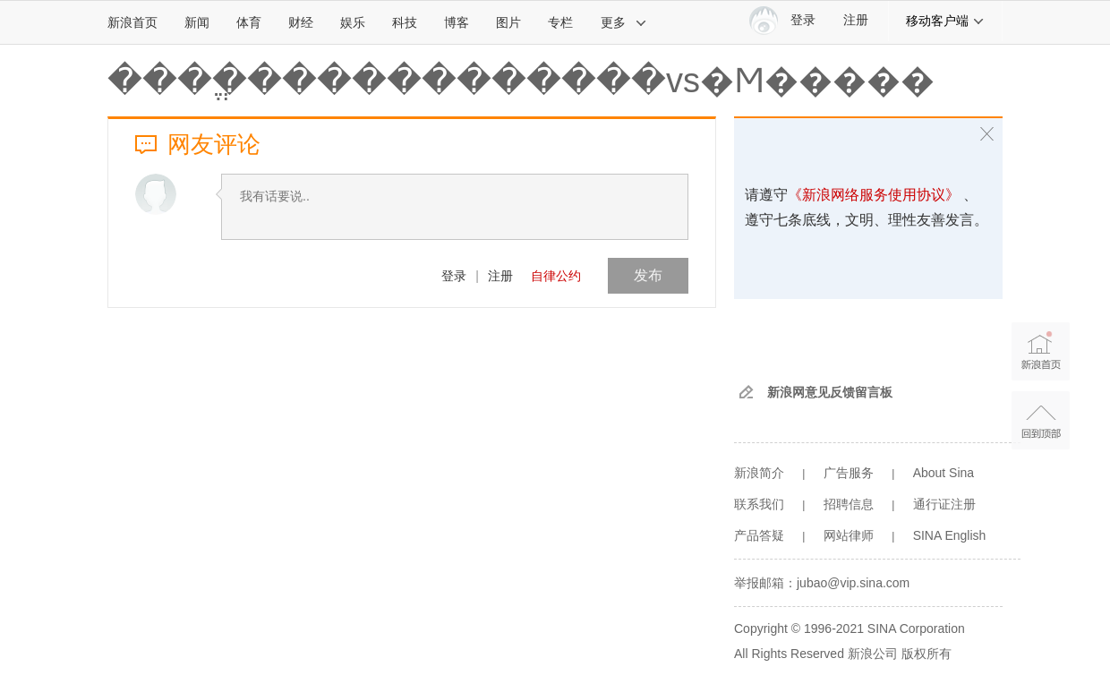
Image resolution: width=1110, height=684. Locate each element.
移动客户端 (945, 20)
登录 (453, 276)
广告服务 (849, 473)
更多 (624, 22)
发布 (648, 275)
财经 (300, 22)
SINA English (949, 535)
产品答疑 (759, 535)
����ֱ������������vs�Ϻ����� (521, 80)
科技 (404, 22)
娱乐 (352, 22)
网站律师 (849, 535)
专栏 (560, 22)
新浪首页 (132, 22)
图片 (508, 22)
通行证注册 (944, 504)
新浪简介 (759, 473)
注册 (855, 20)
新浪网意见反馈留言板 (829, 392)
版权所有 (926, 653)
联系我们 (759, 504)
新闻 (196, 22)
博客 (456, 22)
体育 (248, 22)
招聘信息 (849, 504)
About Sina (944, 473)
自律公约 (556, 276)
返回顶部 (1041, 420)
